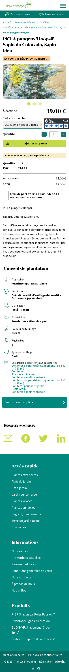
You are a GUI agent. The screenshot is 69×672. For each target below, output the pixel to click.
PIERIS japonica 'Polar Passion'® (33, 614)
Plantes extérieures (25, 22)
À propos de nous (23, 584)
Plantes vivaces (22, 501)
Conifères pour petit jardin (28, 386)
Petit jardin (19, 389)
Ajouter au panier (36, 144)
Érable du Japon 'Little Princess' (33, 639)
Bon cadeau (19, 527)
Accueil (6, 22)
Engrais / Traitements (26, 514)
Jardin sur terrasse (24, 494)
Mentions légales (13, 655)
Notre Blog (19, 590)
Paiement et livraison (26, 564)
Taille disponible (14, 118)
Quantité (9, 134)
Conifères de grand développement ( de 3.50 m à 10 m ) (32, 27)
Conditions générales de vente (32, 571)
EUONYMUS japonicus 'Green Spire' (31, 630)
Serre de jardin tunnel (26, 520)
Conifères (44, 22)
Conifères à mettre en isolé (28, 377)
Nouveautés (20, 551)
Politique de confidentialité (45, 655)
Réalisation (52, 661)
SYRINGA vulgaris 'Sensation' (31, 621)
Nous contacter (22, 577)
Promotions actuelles (26, 558)
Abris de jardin (21, 481)
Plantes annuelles (23, 507)
